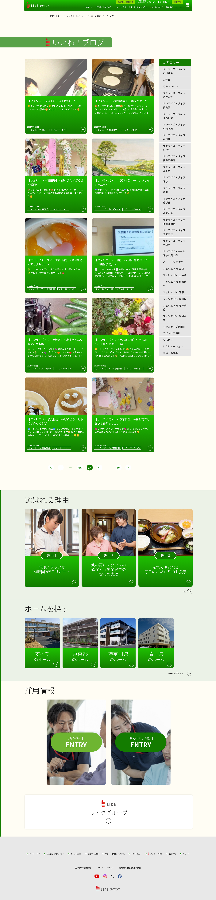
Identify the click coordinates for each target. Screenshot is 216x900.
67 (99, 467)
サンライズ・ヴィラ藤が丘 (174, 200)
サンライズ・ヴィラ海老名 (174, 169)
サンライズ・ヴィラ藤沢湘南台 (174, 221)
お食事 (166, 79)
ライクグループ (109, 812)
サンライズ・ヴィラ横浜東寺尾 (174, 158)
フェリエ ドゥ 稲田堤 (174, 299)
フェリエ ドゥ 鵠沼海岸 (174, 318)
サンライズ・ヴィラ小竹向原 (174, 126)
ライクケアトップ (53, 15)
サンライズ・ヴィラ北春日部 (174, 116)
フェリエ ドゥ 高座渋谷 (174, 307)
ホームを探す (121, 7)
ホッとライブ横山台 (174, 326)
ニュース (178, 7)
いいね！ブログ (157, 7)
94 (118, 467)
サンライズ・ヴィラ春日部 (174, 137)
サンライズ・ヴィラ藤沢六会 (174, 211)
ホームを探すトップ (176, 673)
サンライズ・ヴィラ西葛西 (174, 243)
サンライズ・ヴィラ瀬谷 (174, 179)
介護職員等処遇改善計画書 (130, 867)
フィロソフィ (88, 7)
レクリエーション (93, 15)
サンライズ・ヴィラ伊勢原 (174, 105)
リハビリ (168, 339)
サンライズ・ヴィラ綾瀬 (174, 190)
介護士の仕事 (170, 353)
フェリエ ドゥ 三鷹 (173, 268)
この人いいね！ (171, 86)
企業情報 (169, 7)
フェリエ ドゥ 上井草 (174, 275)
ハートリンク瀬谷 (173, 262)
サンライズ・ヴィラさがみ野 (174, 95)
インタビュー (136, 853)
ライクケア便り (171, 333)
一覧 (183, 591)
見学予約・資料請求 (83, 867)
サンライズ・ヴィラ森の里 (174, 147)
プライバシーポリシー (105, 867)
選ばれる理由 (93, 853)
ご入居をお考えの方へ (104, 7)
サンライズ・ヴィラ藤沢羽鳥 (174, 232)
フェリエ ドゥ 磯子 (173, 292)
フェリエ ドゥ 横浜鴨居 (174, 283)
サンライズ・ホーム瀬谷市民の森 (174, 253)
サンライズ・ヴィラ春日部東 (174, 71)
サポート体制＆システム (138, 7)
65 (80, 467)
